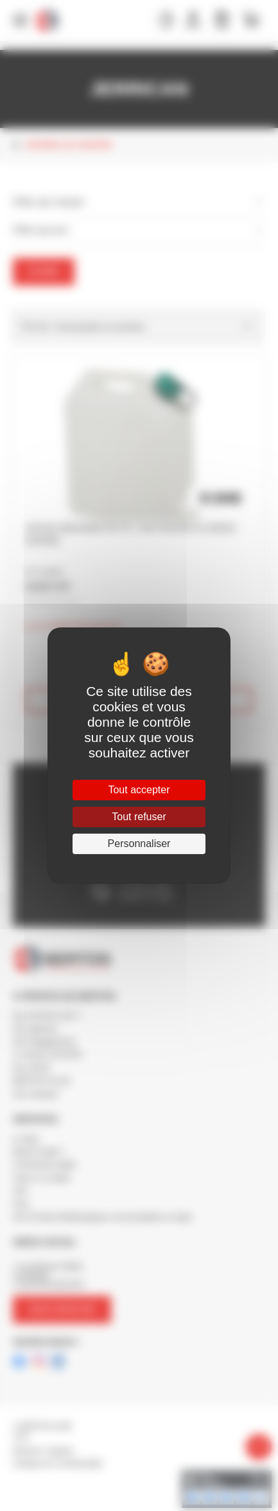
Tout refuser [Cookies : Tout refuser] (139, 816)
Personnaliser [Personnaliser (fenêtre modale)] (139, 843)
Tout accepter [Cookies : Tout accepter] (138, 789)
